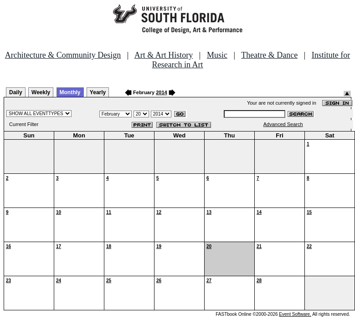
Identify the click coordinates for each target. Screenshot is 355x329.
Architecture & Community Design (63, 55)
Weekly (40, 92)
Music (217, 55)
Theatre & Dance (269, 55)
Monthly (70, 92)
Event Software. (295, 314)
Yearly (98, 92)
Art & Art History (163, 55)
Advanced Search (283, 124)
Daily (15, 92)
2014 (161, 92)
